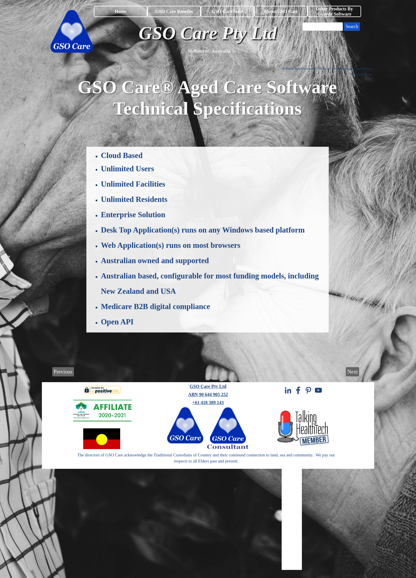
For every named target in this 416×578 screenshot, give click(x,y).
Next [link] (352, 372)
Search (352, 26)
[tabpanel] (209, 51)
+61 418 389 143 (208, 402)
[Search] (322, 26)
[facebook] (298, 390)
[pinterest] (308, 390)
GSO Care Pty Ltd (208, 386)
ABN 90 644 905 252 (208, 394)
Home (121, 11)
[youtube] (318, 390)
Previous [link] (63, 372)
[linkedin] (288, 390)
